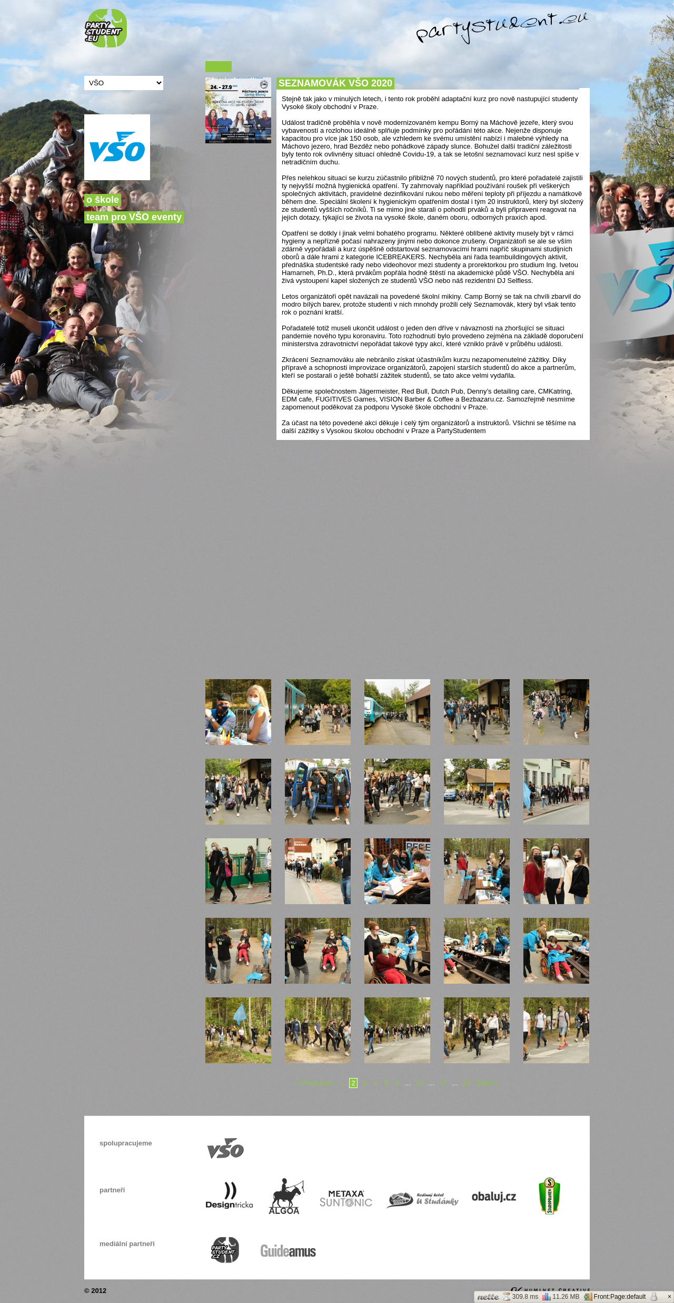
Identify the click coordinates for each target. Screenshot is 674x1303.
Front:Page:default (615, 1296)
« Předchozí (314, 1083)
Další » (488, 1083)
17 (443, 1083)
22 (466, 1083)
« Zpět (219, 67)
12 (419, 1083)
